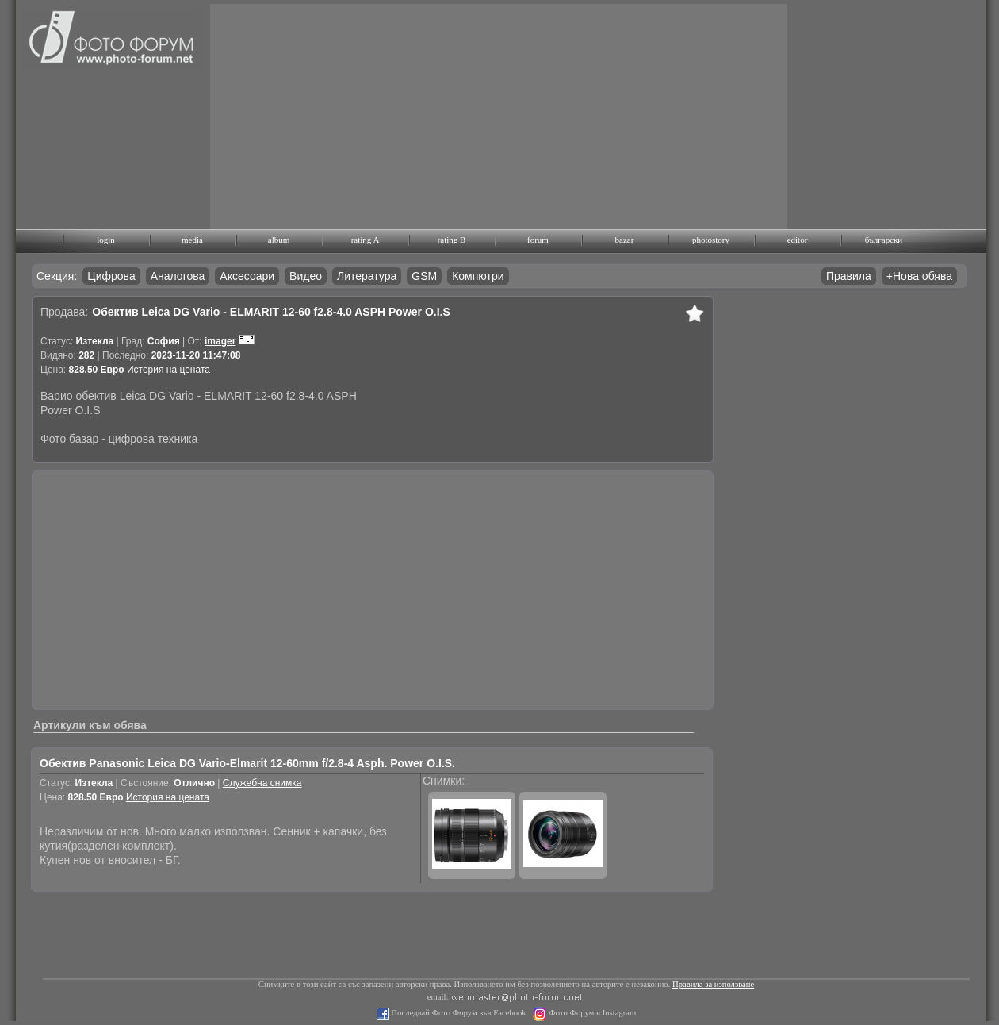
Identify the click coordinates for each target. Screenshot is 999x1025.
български (884, 239)
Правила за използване (713, 984)
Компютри (477, 276)
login (106, 239)
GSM (424, 276)
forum (538, 239)
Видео (305, 276)
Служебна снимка (262, 783)
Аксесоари (247, 276)
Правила (848, 276)
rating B (452, 239)
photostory (710, 239)
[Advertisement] (420, 115)
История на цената (168, 369)
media (192, 239)
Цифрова (111, 276)
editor (797, 239)
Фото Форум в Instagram (592, 1012)
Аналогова (178, 276)
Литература (366, 276)
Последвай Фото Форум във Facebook (457, 1012)
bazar (624, 239)
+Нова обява (919, 276)
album (279, 239)
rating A (365, 239)
